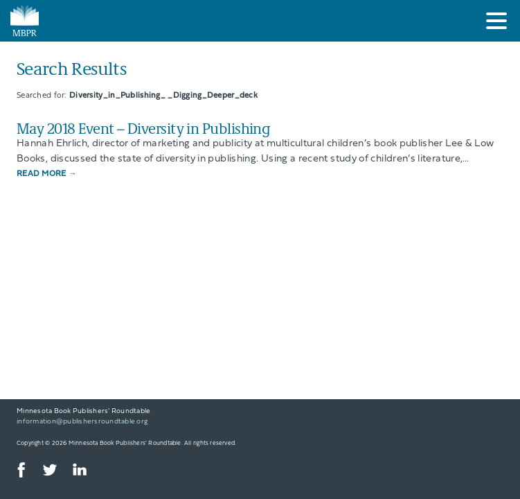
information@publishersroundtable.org (82, 422)
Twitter (49, 470)
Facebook (19, 470)
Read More (47, 174)
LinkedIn (79, 470)
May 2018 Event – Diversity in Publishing (143, 128)
